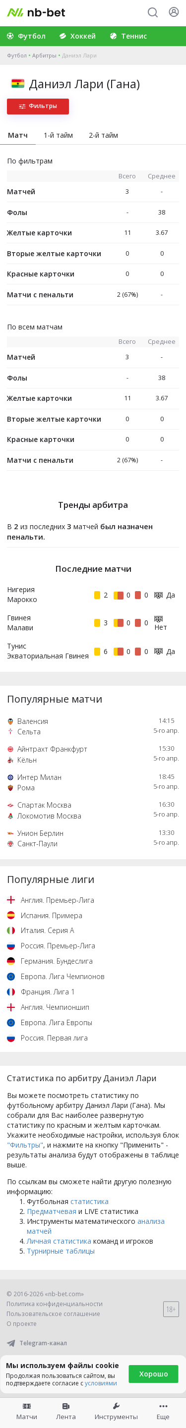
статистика (89, 1201)
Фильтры (38, 106)
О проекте (21, 1323)
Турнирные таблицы (61, 1251)
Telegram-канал (36, 1343)
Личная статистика (59, 1241)
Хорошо (153, 1373)
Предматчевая (51, 1211)
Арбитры (44, 55)
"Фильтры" (25, 1145)
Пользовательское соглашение (53, 1314)
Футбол (17, 55)
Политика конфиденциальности (54, 1304)
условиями (101, 1383)
